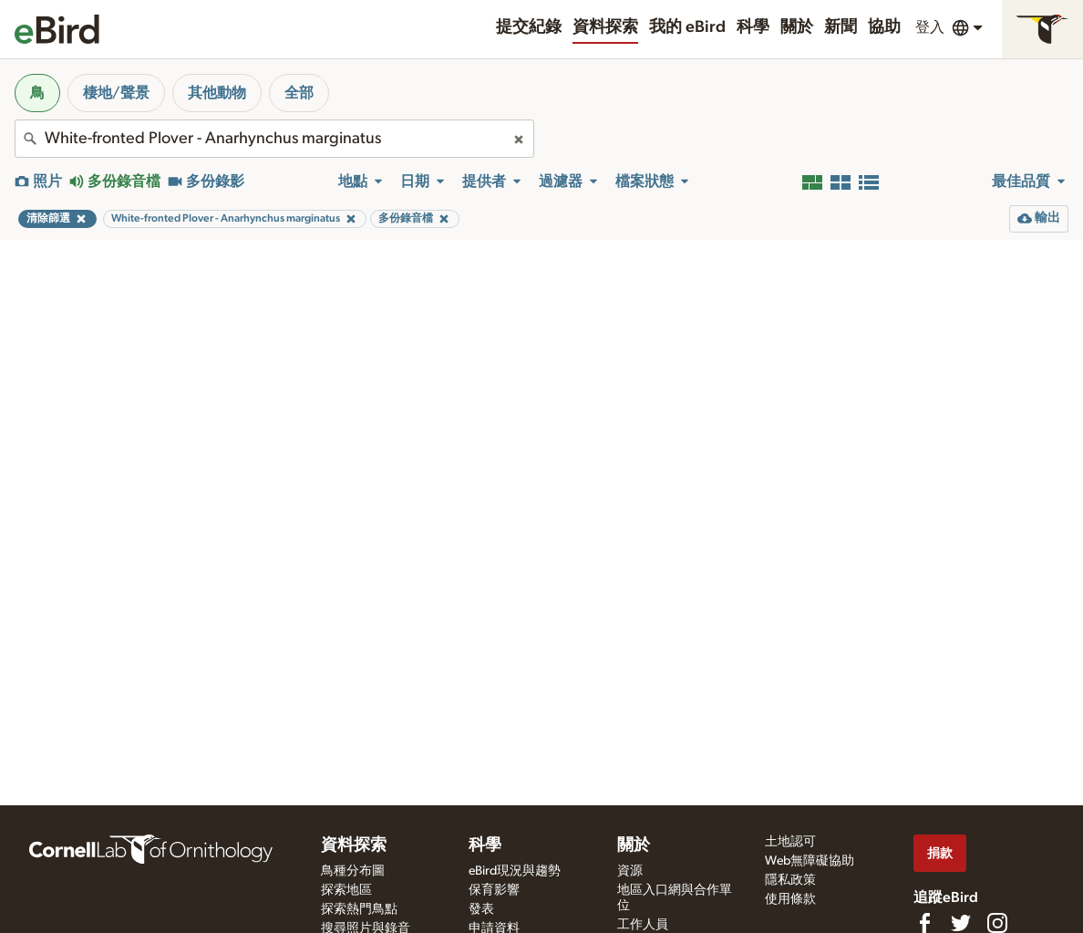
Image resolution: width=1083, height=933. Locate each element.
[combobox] (274, 138)
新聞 (840, 27)
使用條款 (790, 899)
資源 (630, 871)
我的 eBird (687, 27)
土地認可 (790, 841)
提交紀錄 (529, 27)
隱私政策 (790, 880)
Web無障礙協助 (809, 861)
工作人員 (642, 924)
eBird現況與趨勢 (515, 871)
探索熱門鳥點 (359, 909)
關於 (796, 27)
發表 (481, 909)
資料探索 (605, 27)
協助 (884, 27)
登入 (929, 27)
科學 (753, 27)
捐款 (940, 853)
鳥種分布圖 (353, 871)
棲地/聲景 (116, 93)
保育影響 (494, 890)
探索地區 (346, 890)
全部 (299, 93)
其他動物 (217, 93)
